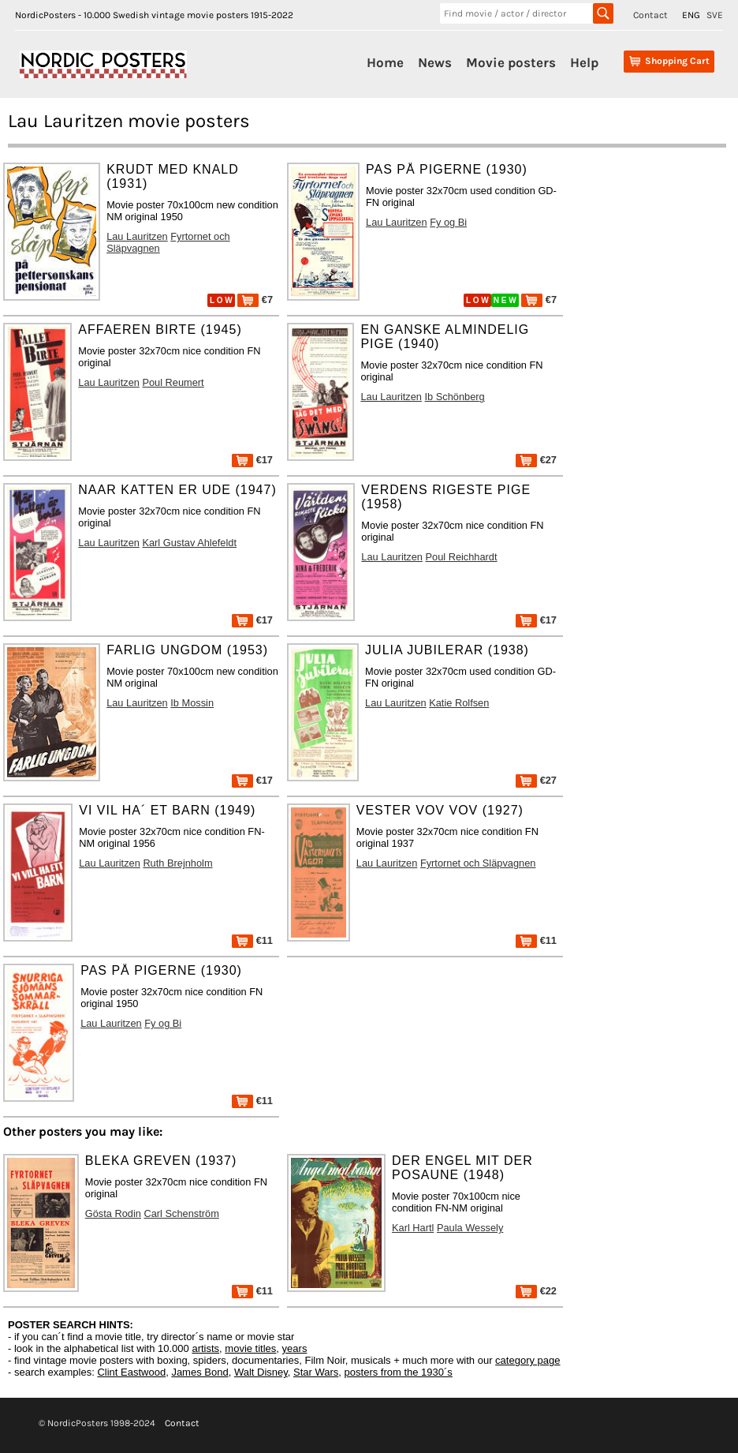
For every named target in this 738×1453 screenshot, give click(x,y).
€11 (252, 940)
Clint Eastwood (131, 1372)
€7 (255, 299)
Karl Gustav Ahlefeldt (189, 543)
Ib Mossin (192, 703)
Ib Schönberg (455, 397)
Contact (650, 15)
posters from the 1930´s (399, 1372)
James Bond (199, 1372)
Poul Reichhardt (461, 557)
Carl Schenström (181, 1213)
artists (205, 1348)
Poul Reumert (172, 382)
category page (527, 1360)
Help (584, 62)
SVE (714, 15)
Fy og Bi (448, 222)
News (435, 62)
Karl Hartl (413, 1228)
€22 (536, 1291)
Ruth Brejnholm (177, 863)
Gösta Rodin (113, 1213)
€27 (536, 460)
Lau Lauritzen (137, 236)
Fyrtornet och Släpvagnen (478, 863)
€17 (252, 460)
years (295, 1348)
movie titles (250, 1348)
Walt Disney (261, 1372)
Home (385, 62)
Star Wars (315, 1372)
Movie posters (511, 62)
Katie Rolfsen (459, 703)
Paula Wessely (470, 1228)
